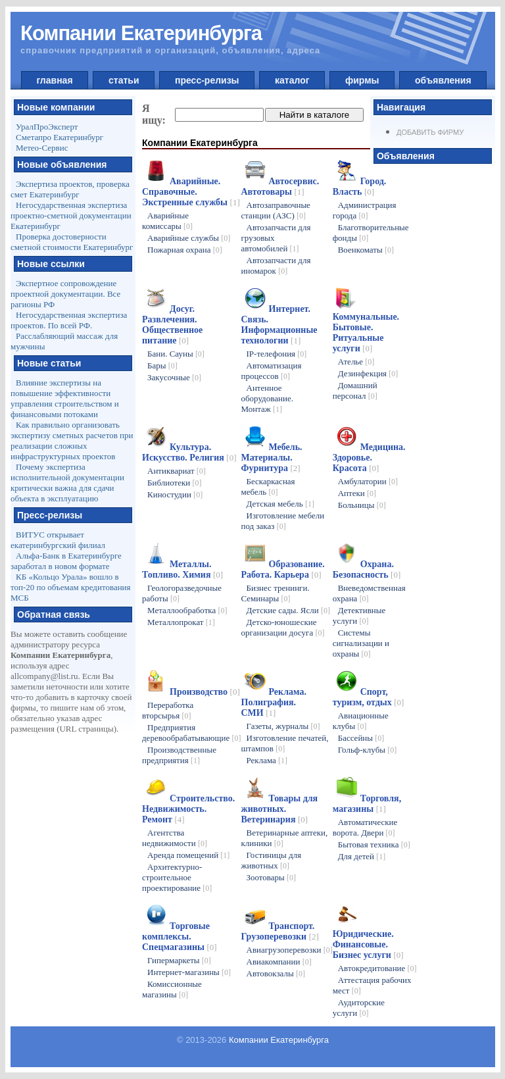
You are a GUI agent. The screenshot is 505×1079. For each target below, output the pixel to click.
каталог (292, 80)
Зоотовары (272, 877)
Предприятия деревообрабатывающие (191, 732)
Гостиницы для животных (271, 860)
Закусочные (174, 377)
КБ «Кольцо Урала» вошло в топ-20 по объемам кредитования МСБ (71, 587)
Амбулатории (368, 481)
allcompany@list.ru (44, 676)
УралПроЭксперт (47, 127)
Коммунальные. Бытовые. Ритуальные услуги (366, 332)
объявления (443, 80)
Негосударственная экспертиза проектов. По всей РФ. (69, 320)
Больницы (362, 505)
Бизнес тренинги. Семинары (275, 593)
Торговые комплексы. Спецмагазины (179, 936)
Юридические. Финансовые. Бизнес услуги (368, 944)
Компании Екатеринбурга (279, 1040)
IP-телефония (277, 354)
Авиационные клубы (361, 721)
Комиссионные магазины (172, 989)
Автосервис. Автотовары (280, 186)
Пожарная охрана (184, 250)
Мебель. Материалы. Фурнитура (271, 457)
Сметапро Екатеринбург (59, 137)
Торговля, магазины (367, 803)
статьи (123, 80)
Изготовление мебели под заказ (283, 521)
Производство (205, 692)
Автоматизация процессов (271, 371)
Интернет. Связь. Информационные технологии (279, 324)
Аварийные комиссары (167, 221)
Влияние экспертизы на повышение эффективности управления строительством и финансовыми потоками (65, 398)
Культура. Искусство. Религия (189, 452)
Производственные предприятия (179, 755)
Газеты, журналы (283, 726)
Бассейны (361, 738)
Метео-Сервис (42, 148)
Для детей (362, 856)
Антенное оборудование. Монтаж (267, 398)
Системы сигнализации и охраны (361, 643)
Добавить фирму (430, 132)
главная (55, 80)
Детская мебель (280, 504)
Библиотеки (174, 483)
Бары (162, 365)
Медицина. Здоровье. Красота (369, 457)
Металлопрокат (181, 622)
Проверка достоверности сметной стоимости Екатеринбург (72, 242)
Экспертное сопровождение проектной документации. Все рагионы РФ (65, 293)
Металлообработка (187, 610)
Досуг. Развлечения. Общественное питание (172, 324)
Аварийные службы (188, 238)
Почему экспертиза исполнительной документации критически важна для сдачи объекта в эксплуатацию (67, 482)
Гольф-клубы (367, 750)
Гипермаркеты (179, 960)
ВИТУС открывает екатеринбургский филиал (58, 540)
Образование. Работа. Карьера (283, 569)
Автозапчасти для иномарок (276, 265)
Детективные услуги (359, 615)
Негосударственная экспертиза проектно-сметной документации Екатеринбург (71, 215)
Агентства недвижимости (174, 838)
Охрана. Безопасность (367, 569)
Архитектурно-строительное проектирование (177, 877)
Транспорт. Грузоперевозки (280, 931)
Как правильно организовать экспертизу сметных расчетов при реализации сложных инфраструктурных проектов (72, 440)
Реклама (267, 760)
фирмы (362, 80)
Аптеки (357, 493)
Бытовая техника (374, 844)
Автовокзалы (276, 973)
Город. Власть (360, 186)
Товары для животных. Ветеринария (279, 808)
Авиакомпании (279, 961)
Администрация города (365, 210)
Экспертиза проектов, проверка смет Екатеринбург (70, 189)
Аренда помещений (188, 855)
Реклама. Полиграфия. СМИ (273, 702)
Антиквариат (176, 471)
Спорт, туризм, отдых (368, 697)
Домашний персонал (355, 390)
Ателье (356, 361)
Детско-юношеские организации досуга (283, 627)
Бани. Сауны (175, 354)
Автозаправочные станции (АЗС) (275, 210)
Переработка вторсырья (167, 710)
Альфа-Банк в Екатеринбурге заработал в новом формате (66, 561)
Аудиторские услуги (359, 1007)
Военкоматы (366, 250)
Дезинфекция (368, 373)
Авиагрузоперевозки (290, 950)
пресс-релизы (207, 80)
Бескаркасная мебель (268, 486)
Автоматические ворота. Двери (365, 827)
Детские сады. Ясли (288, 610)
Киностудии (175, 494)
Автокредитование (377, 968)
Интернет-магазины (189, 972)
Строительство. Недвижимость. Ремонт (188, 808)
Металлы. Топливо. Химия (182, 569)
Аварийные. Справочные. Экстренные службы (191, 191)
